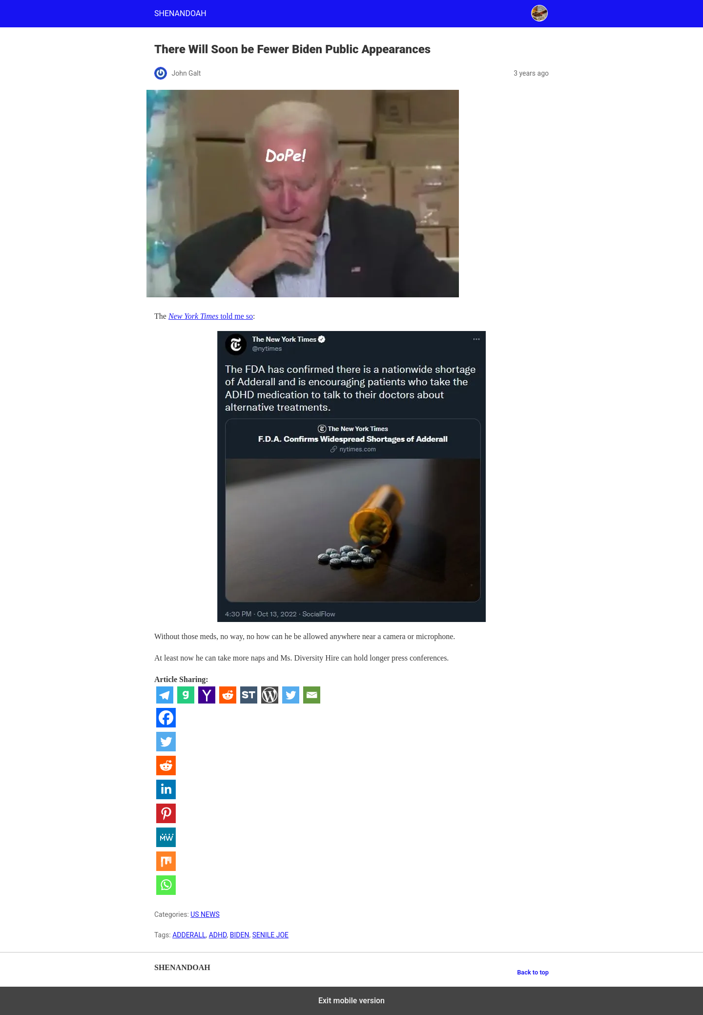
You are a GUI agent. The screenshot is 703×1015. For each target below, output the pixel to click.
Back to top (533, 972)
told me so (210, 316)
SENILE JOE (270, 935)
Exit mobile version (351, 1000)
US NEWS (205, 914)
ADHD (218, 935)
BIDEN (239, 935)
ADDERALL (189, 935)
